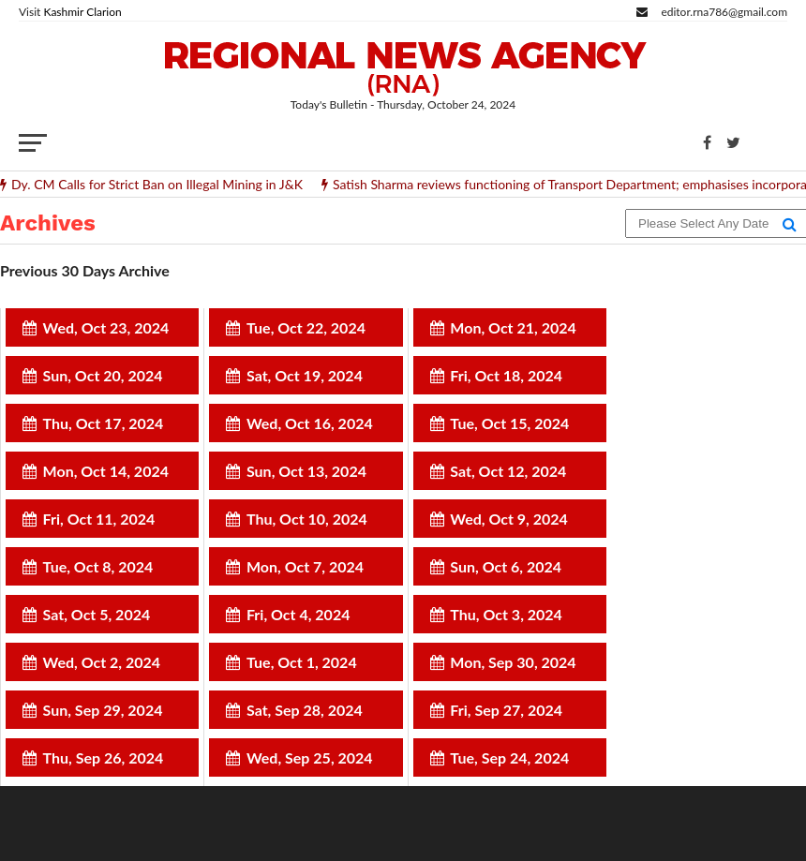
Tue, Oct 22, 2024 (306, 327)
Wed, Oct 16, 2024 (309, 423)
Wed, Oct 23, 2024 (106, 327)
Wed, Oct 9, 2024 (509, 518)
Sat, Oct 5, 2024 (97, 614)
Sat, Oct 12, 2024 (508, 471)
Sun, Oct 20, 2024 (103, 375)
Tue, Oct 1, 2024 (301, 662)
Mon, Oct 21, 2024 (512, 327)
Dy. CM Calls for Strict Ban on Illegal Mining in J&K (157, 184)
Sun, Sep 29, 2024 (103, 710)
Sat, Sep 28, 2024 (304, 710)
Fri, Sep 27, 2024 (506, 710)
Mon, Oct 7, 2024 (305, 566)
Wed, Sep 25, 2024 (309, 757)
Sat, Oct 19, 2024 (304, 375)
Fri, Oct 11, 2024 (99, 518)
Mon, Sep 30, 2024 (512, 662)
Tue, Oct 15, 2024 (509, 423)
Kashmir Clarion (82, 12)
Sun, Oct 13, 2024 (306, 471)
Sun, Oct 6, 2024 (505, 566)
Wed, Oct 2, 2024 (102, 662)
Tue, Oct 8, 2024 (98, 566)
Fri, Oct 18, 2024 (506, 375)
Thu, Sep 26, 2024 (103, 757)
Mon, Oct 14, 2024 (106, 471)
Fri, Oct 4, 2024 (298, 614)
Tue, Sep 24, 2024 (509, 757)
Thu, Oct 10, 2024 (306, 518)
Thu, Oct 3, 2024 (506, 614)
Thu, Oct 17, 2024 (103, 423)
